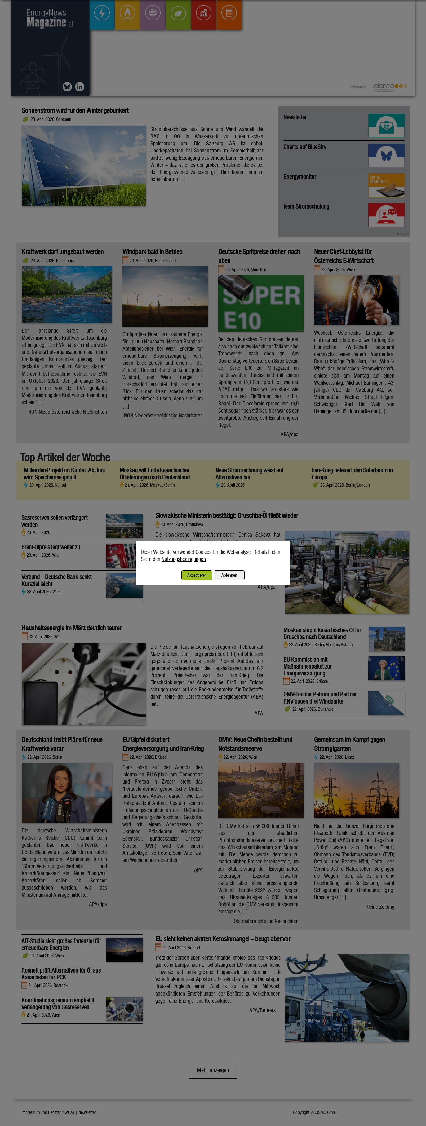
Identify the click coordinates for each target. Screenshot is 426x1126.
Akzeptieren (197, 575)
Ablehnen (229, 575)
